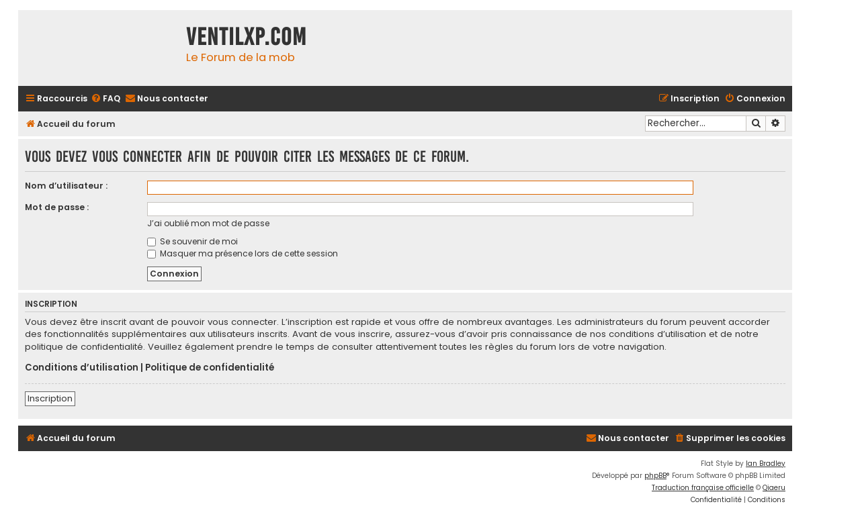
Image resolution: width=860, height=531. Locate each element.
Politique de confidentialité (209, 368)
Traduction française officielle (703, 488)
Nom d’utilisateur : (66, 185)
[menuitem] (105, 99)
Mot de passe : (57, 207)
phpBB (655, 476)
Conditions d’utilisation (81, 368)
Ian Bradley (765, 463)
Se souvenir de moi (192, 241)
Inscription (50, 398)
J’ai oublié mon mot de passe (208, 223)
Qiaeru (774, 488)
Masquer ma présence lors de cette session (242, 253)
